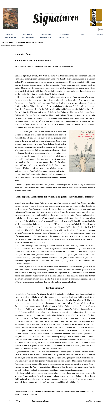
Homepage (9, 34)
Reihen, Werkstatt (9, 37)
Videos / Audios (64, 34)
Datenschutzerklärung (40, 401)
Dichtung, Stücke (46, 34)
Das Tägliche (27, 34)
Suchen (101, 29)
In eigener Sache (45, 37)
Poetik (82, 34)
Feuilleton (100, 34)
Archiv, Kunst (64, 37)
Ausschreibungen (28, 37)
